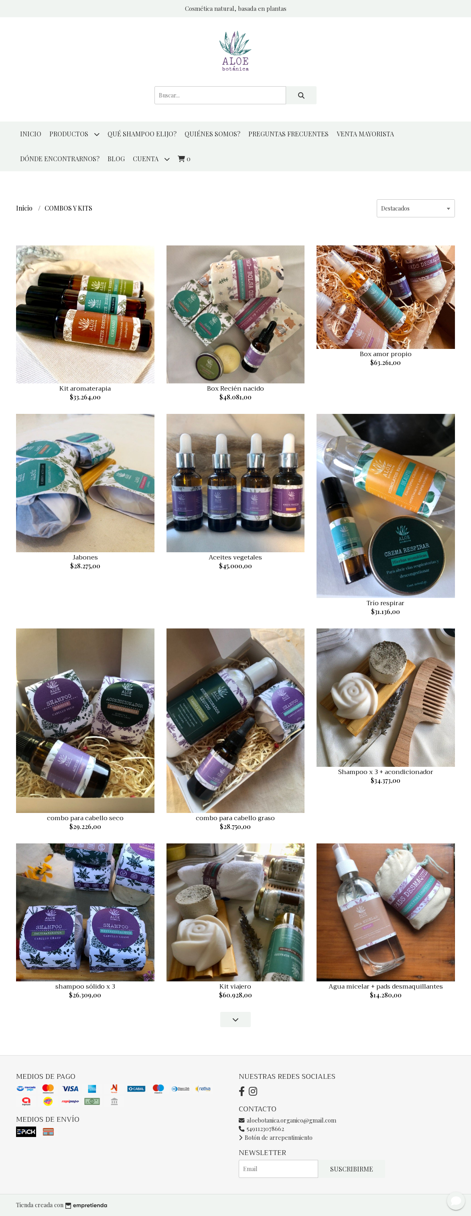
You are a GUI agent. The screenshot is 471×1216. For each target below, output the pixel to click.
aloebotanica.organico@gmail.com (287, 1120)
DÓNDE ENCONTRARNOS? (59, 158)
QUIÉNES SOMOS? (212, 134)
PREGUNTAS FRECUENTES (288, 134)
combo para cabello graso (235, 818)
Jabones (85, 557)
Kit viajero (235, 986)
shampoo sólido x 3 (85, 986)
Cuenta (151, 159)
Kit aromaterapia (85, 388)
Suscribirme (351, 1169)
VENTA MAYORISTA (365, 134)
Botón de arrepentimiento (276, 1137)
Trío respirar (385, 603)
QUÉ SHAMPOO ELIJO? (142, 134)
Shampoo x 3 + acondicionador (385, 772)
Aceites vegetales (235, 557)
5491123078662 (261, 1129)
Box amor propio (386, 354)
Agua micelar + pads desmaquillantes (386, 986)
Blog (116, 158)
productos (74, 134)
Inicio (30, 134)
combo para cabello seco (85, 818)
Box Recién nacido (235, 388)
